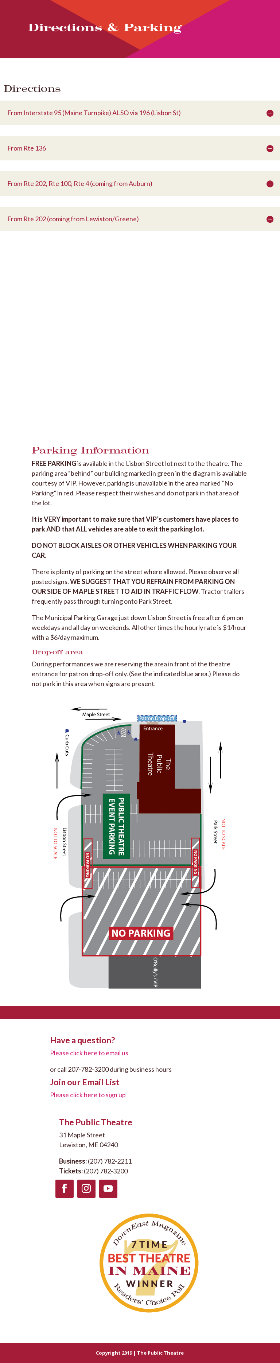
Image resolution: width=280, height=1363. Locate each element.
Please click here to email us (89, 1053)
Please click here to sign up (88, 1095)
